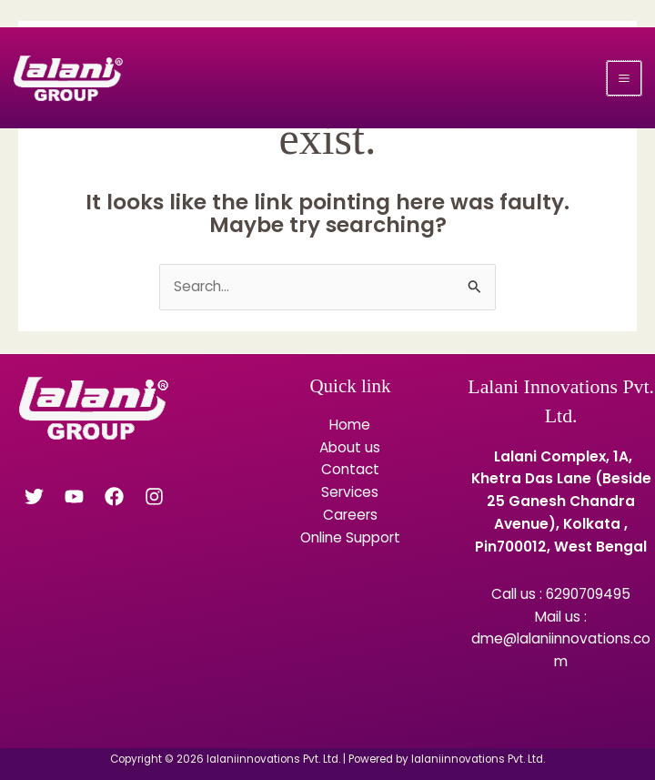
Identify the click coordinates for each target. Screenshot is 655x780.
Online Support (350, 537)
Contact (350, 469)
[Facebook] (114, 496)
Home (349, 424)
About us (349, 447)
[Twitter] (34, 496)
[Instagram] (154, 496)
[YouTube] (74, 496)
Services (349, 491)
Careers (350, 514)
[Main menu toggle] (624, 78)
